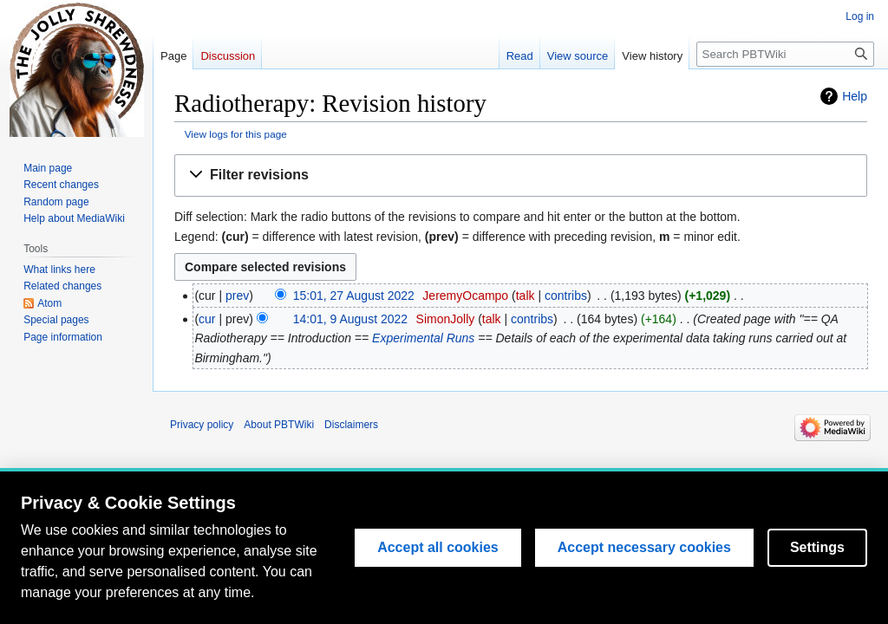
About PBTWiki (279, 425)
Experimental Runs (423, 338)
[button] (520, 175)
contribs (566, 295)
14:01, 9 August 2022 (350, 319)
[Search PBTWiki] (785, 54)
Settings (817, 547)
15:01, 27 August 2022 (354, 295)
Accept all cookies (438, 547)
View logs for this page (236, 134)
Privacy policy (201, 425)
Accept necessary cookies (644, 547)
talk (525, 295)
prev (237, 295)
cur (207, 319)
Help (854, 96)
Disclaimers (351, 425)
